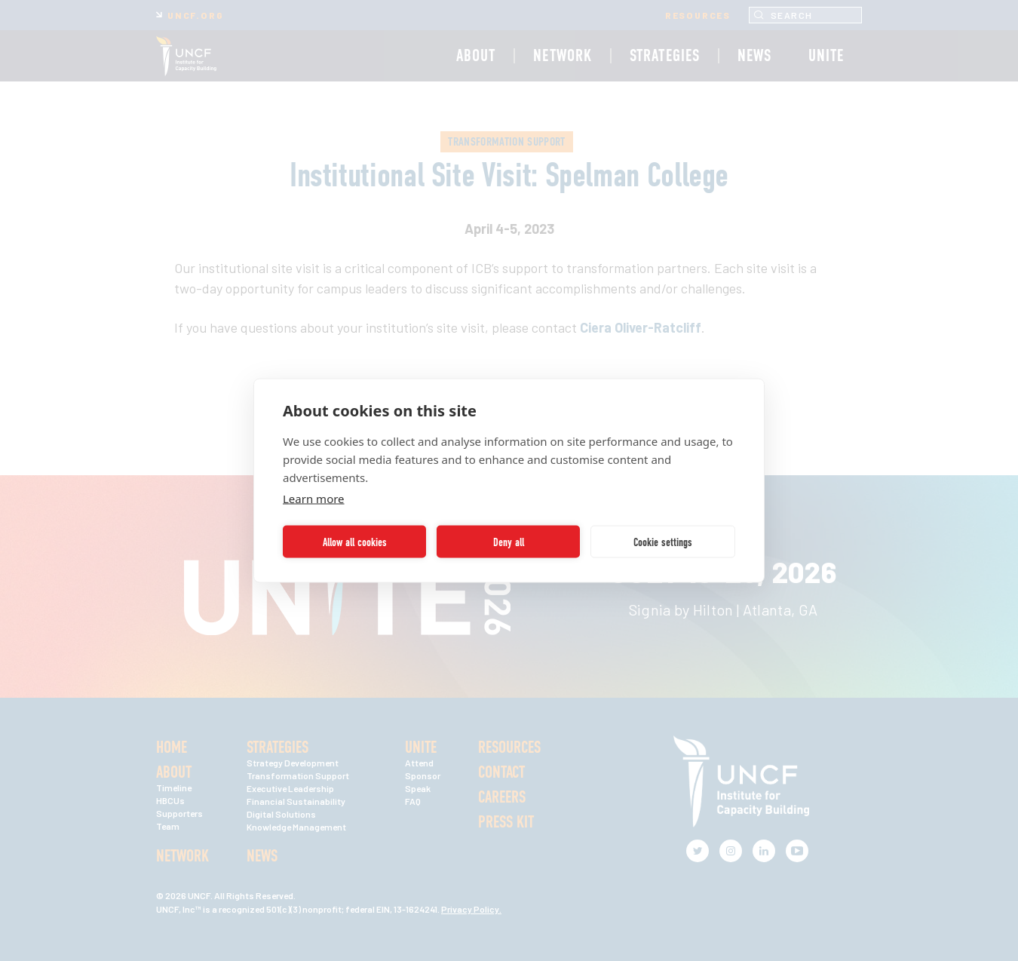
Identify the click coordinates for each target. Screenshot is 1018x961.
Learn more (314, 498)
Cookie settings (662, 541)
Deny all (508, 541)
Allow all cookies (355, 541)
